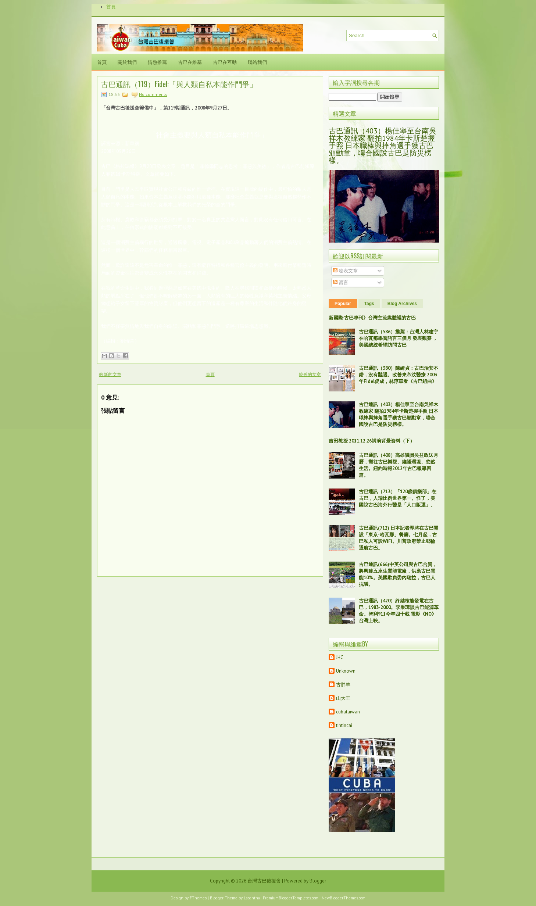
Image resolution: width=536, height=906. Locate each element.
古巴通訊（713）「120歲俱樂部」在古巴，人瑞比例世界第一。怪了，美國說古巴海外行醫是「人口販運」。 (397, 498)
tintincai (344, 725)
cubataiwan (348, 712)
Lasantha (252, 897)
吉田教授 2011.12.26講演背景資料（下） (372, 441)
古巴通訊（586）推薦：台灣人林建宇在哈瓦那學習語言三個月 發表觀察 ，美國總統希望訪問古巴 (398, 338)
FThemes (198, 897)
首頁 (111, 7)
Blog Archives (402, 303)
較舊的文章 (310, 374)
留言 (340, 282)
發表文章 (345, 271)
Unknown (345, 671)
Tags (369, 303)
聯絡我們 (257, 61)
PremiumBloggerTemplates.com (290, 897)
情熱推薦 (157, 61)
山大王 (343, 698)
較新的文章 (110, 374)
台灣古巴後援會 (264, 881)
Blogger (318, 881)
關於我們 (127, 61)
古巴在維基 (190, 61)
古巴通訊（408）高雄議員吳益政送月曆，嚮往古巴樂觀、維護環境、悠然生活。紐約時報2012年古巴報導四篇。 (398, 465)
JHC (339, 657)
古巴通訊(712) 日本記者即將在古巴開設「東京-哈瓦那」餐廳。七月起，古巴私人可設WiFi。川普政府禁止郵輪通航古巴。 (398, 538)
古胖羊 (343, 684)
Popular (343, 303)
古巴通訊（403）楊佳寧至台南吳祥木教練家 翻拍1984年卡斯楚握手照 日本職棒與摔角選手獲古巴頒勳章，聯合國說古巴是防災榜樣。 (382, 145)
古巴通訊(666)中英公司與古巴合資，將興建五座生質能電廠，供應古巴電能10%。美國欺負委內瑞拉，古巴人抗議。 (398, 574)
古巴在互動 (225, 61)
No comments (153, 94)
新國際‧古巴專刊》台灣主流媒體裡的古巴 (372, 318)
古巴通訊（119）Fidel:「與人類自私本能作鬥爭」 (179, 83)
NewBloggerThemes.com (343, 897)
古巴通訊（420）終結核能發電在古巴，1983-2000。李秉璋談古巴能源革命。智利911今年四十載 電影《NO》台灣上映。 (399, 611)
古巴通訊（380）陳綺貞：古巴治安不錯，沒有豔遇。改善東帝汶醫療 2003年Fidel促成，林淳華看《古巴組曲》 (398, 374)
